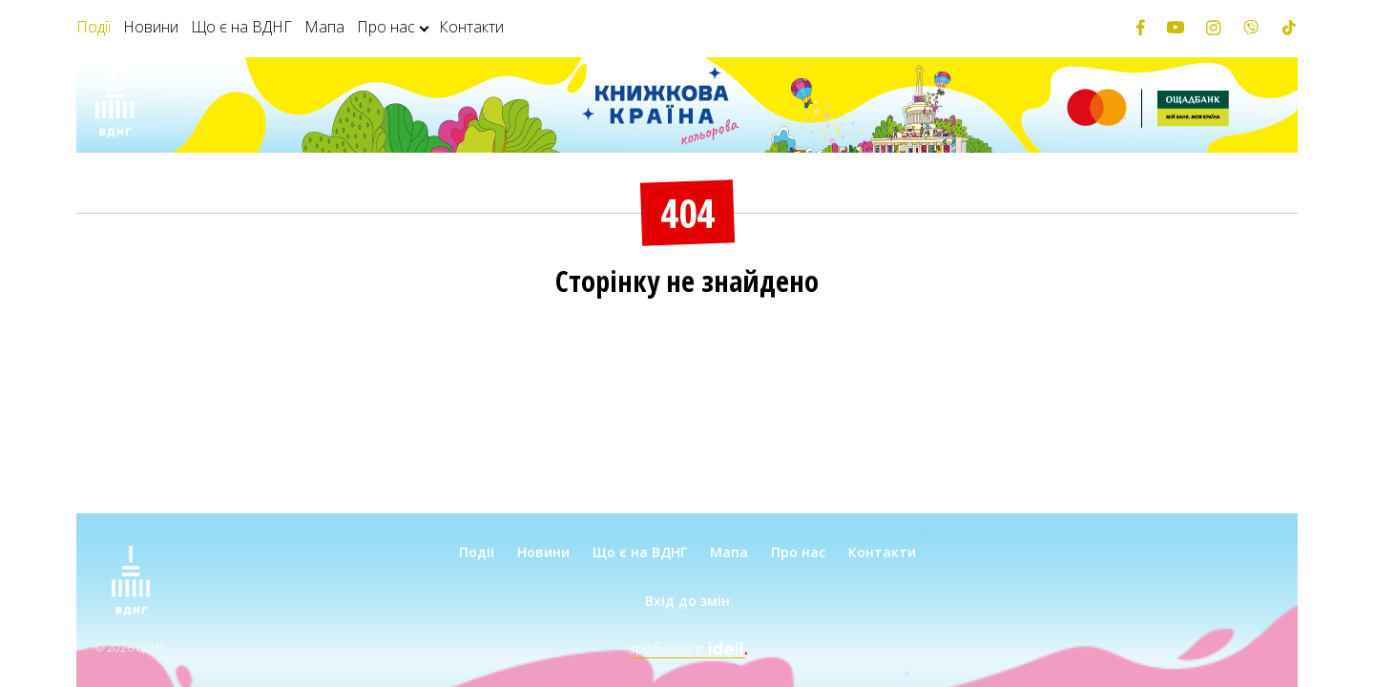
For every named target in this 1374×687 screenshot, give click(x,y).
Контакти (471, 26)
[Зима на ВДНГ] (114, 105)
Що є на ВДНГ (241, 26)
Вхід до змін (687, 601)
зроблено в (687, 648)
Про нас (386, 26)
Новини (150, 26)
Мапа (324, 26)
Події (93, 26)
